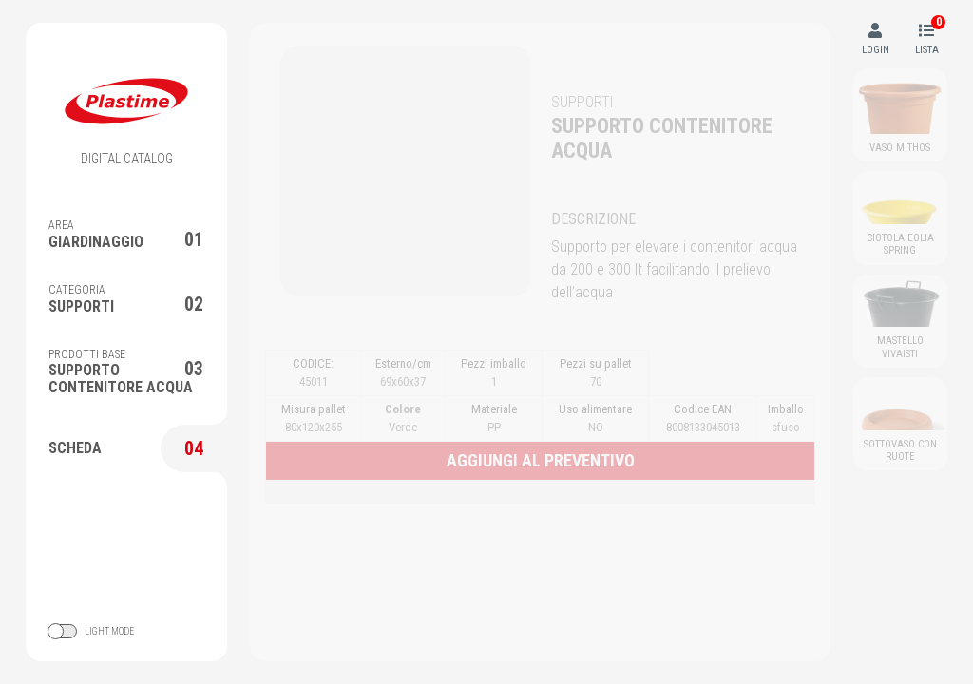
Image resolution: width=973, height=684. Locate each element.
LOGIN (875, 39)
